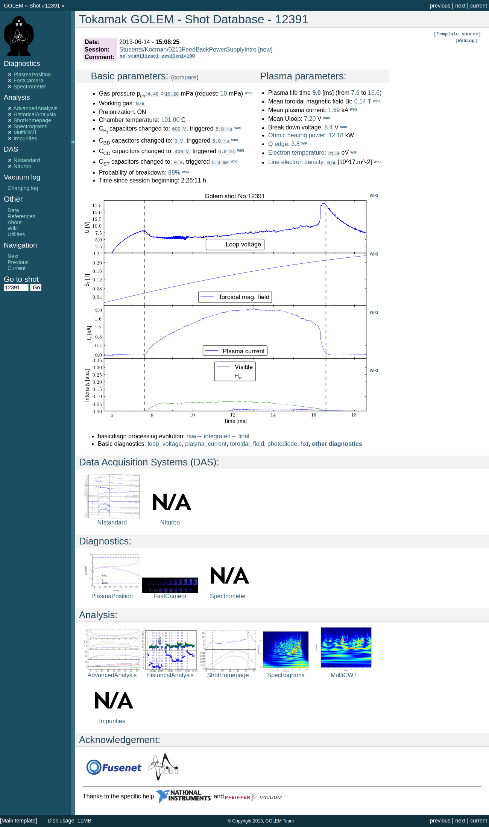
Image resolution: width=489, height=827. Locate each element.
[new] (265, 49)
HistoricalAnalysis (35, 114)
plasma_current (205, 443)
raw (191, 436)
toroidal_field (247, 443)
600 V (179, 128)
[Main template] (18, 821)
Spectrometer (30, 87)
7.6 (355, 93)
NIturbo (22, 166)
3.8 (295, 144)
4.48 (153, 94)
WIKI (374, 195)
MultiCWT (25, 132)
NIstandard (27, 160)
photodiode (282, 443)
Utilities (16, 234)
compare (184, 77)
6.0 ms (226, 151)
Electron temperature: (297, 153)
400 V (182, 151)
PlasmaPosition (32, 74)
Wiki (13, 228)
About (15, 222)
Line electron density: (296, 162)
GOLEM (14, 6)
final (243, 436)
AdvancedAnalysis (35, 108)
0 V (179, 140)
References (21, 216)
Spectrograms (30, 126)
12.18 (335, 135)
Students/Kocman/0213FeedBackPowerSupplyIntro (188, 49)
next (460, 6)
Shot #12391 (44, 6)
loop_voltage (165, 443)
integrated (217, 436)
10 (223, 93)
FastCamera (28, 81)
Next (13, 256)
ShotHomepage (32, 120)
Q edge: (279, 144)
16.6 (374, 93)
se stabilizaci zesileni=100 (157, 57)
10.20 (172, 94)
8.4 (328, 128)
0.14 (360, 101)
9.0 (316, 93)
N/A (140, 103)
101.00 (170, 119)
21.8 (333, 153)
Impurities (25, 138)
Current (17, 268)
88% (174, 172)
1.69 (334, 110)
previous (440, 6)
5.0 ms (224, 128)
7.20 (310, 119)
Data (13, 210)
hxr (304, 443)
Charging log (23, 188)
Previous (18, 262)
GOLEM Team (279, 821)
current (478, 6)
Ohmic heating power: (298, 135)
